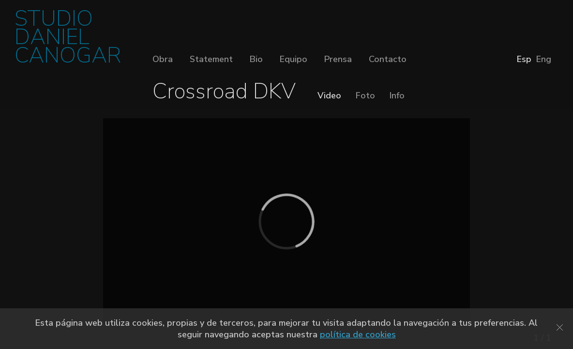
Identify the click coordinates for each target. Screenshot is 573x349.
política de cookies (358, 334)
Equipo (293, 59)
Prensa (338, 59)
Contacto (388, 59)
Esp (524, 59)
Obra (162, 59)
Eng (543, 59)
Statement (211, 59)
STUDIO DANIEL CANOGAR (68, 40)
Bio (256, 59)
